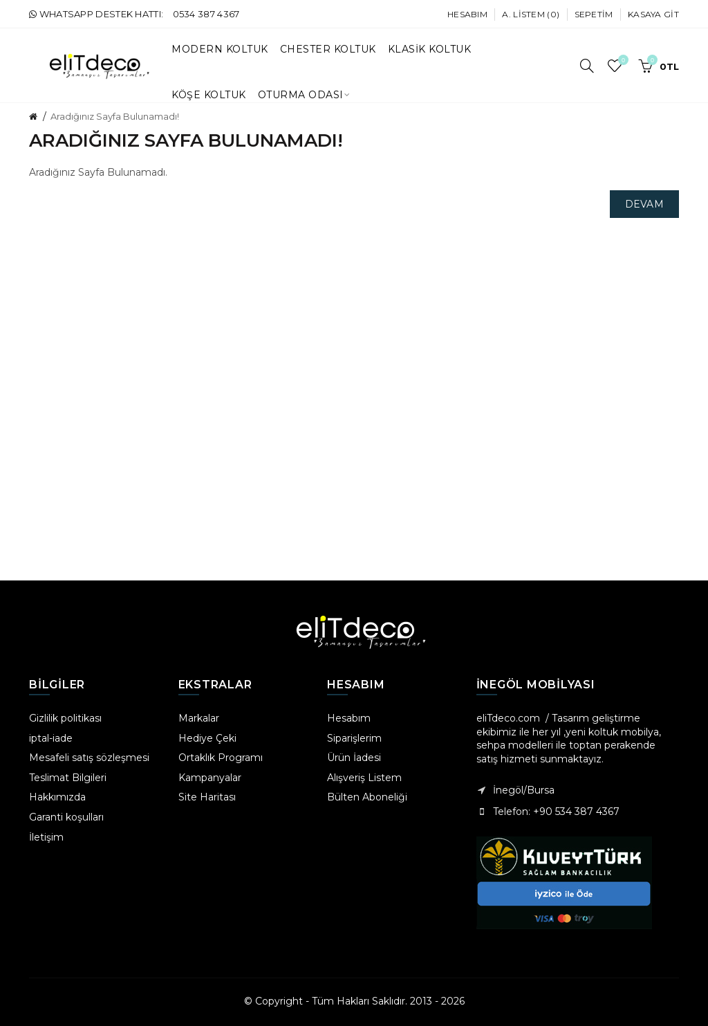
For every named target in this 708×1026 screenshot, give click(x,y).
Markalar (198, 718)
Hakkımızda (57, 797)
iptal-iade (51, 738)
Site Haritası (207, 797)
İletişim (46, 837)
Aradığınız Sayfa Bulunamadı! (114, 116)
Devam (644, 204)
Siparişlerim (354, 738)
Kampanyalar (209, 777)
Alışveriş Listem (364, 777)
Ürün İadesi (354, 757)
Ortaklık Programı (220, 757)
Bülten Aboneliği (367, 797)
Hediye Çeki (207, 738)
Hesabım (467, 14)
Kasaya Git (653, 14)
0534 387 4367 (206, 13)
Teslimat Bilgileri (67, 777)
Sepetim (594, 14)
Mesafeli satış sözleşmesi (89, 757)
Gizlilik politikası (65, 718)
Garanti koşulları (66, 817)
